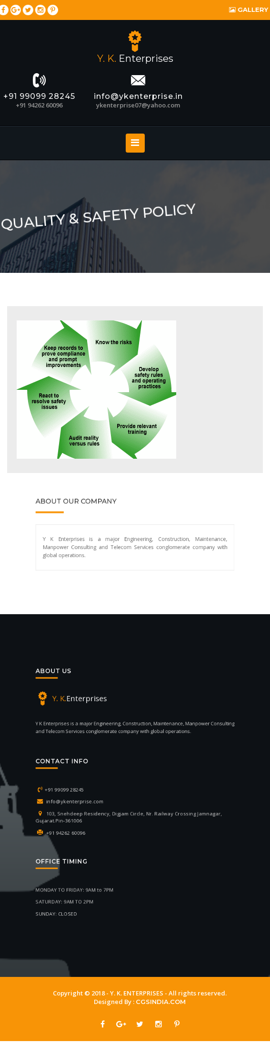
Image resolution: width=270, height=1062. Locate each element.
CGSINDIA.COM (151, 1001)
